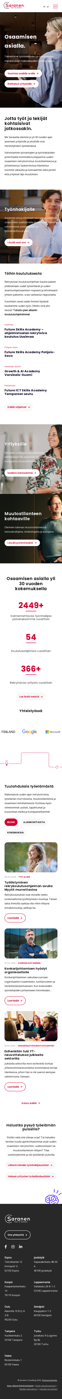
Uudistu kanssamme (20, 473)
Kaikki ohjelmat (17, 407)
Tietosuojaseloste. (49, 1380)
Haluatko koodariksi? (48, 1389)
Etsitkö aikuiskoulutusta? (45, 1386)
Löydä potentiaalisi (20, 543)
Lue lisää (13, 918)
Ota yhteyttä (16, 1235)
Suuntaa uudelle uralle (21, 73)
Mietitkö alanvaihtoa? (29, 1389)
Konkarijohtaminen (29, 963)
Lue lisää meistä (29, 696)
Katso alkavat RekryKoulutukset (20, 1386)
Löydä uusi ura (17, 242)
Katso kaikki (29, 1103)
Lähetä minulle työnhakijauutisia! (28, 1165)
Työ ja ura (24, 877)
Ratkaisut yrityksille (20, 84)
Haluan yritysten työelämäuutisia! (29, 1176)
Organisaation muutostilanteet (36, 1045)
